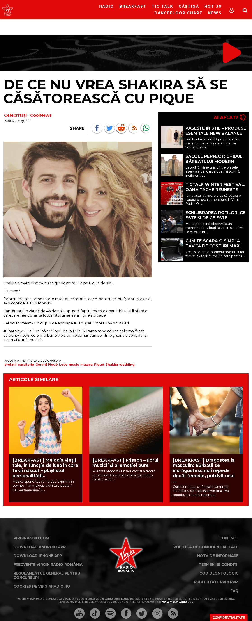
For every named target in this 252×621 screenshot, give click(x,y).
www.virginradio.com (177, 601)
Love (63, 365)
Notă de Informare (217, 556)
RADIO (106, 6)
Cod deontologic (218, 573)
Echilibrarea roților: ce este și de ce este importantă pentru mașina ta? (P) (215, 220)
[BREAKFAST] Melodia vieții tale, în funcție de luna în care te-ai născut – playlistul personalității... (45, 468)
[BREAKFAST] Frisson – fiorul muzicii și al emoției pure (125, 463)
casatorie (26, 365)
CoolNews (41, 115)
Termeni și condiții (218, 564)
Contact (228, 538)
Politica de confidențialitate (205, 547)
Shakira (111, 365)
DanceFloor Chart (178, 13)
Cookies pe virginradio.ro (42, 586)
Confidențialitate (229, 617)
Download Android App (40, 547)
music (74, 365)
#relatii (10, 365)
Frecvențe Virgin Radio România (48, 564)
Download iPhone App (38, 556)
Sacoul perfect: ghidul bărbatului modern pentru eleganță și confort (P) (214, 164)
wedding (126, 365)
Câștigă (189, 6)
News (215, 13)
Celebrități (15, 115)
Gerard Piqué (46, 365)
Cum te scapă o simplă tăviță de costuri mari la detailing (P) (212, 246)
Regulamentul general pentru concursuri (47, 575)
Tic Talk (162, 6)
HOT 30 (213, 6)
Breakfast (132, 6)
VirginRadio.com (31, 538)
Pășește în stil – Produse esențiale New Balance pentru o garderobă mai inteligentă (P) (215, 136)
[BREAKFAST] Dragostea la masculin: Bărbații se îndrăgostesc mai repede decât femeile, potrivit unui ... (204, 471)
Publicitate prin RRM (216, 582)
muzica (86, 365)
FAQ (234, 591)
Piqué (99, 365)
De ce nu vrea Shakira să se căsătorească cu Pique (115, 91)
